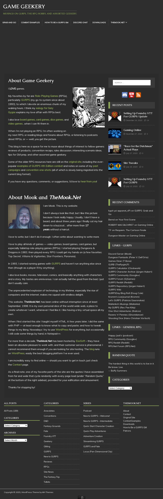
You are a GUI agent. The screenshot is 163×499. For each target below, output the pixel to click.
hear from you (88, 181)
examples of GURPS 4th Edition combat (40, 166)
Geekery (48, 441)
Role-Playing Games (46, 95)
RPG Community (117, 339)
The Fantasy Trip (52, 477)
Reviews (48, 461)
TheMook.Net (118, 22)
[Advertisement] (81, 49)
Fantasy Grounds (52, 426)
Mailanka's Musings (118, 304)
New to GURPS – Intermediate (98, 421)
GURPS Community (118, 275)
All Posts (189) (11, 410)
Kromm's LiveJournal (119, 296)
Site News (49, 472)
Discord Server (116, 253)
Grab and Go (9, 22)
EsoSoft (80, 341)
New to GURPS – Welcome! (96, 416)
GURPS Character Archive (121, 271)
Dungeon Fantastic (118, 257)
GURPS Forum (115, 278)
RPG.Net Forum (116, 346)
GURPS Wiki (114, 289)
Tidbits (47, 482)
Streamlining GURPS (93, 441)
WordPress (62, 329)
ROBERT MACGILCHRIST (121, 224)
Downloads (99, 22)
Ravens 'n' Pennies (118, 314)
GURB (111, 264)
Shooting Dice (115, 318)
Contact (17, 364)
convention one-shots (38, 170)
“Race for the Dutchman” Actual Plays (138, 147)
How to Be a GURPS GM (56, 22)
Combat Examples (30, 22)
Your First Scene (127, 219)
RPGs (46, 466)
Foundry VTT (50, 436)
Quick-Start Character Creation (98, 426)
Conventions (50, 416)
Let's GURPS (114, 300)
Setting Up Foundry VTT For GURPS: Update (138, 115)
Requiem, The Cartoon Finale (130, 230)
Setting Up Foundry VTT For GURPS (138, 180)
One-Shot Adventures (119, 311)
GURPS (25, 99)
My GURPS (113, 307)
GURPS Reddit (115, 282)
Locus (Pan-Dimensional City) (97, 451)
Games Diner (115, 261)
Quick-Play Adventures (94, 431)
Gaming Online (132, 130)
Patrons (127, 430)
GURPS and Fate (91, 446)
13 (143, 186)
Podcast (87, 410)
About (126, 410)
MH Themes (47, 492)
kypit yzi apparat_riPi (119, 210)
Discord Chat (80, 22)
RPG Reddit (114, 342)
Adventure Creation (93, 436)
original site (75, 161)
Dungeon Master (117, 235)
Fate (46, 431)
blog (91, 349)
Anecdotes (49, 410)
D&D (46, 421)
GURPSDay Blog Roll (119, 293)
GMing (47, 446)
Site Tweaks (131, 163)
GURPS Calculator (117, 268)
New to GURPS (51, 456)
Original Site (129, 417)
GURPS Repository (118, 286)
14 (148, 120)
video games (15, 123)
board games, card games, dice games (41, 119)
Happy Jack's (115, 335)
